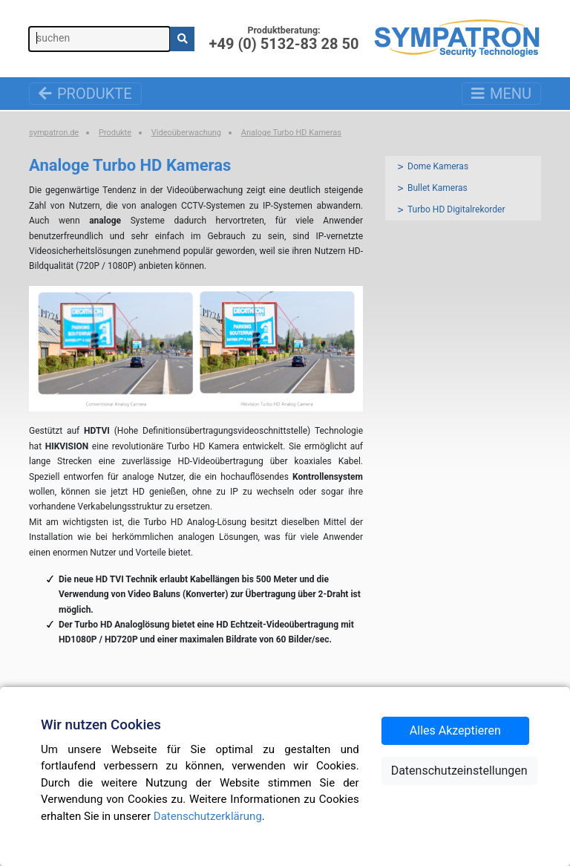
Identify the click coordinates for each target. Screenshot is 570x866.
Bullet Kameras (437, 188)
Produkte (85, 93)
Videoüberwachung (186, 132)
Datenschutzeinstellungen (459, 771)
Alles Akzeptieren (455, 730)
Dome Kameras (437, 166)
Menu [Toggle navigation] (501, 93)
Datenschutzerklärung (208, 816)
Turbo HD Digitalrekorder (456, 209)
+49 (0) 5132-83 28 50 (284, 43)
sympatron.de (54, 132)
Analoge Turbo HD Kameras (291, 132)
